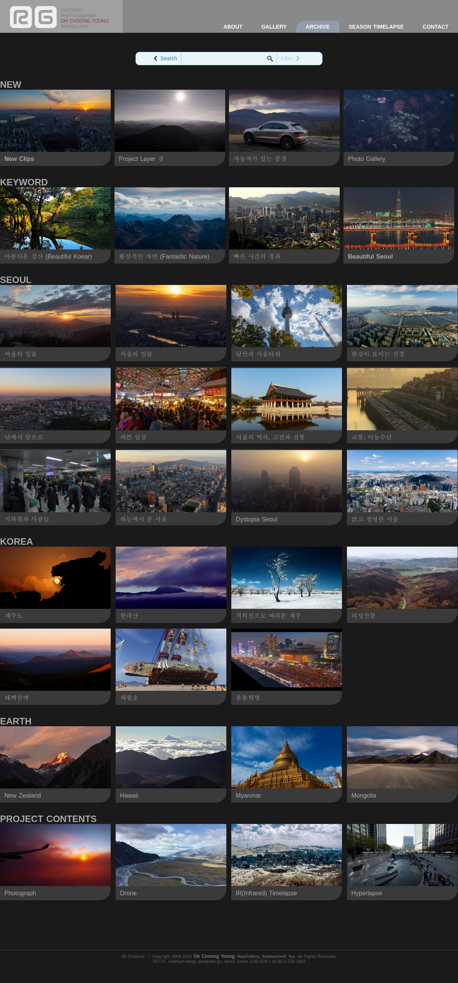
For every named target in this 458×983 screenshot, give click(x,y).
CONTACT (435, 27)
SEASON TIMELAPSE (375, 27)
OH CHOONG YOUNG (85, 21)
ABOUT (232, 27)
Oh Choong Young (214, 956)
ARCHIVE (318, 27)
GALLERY (274, 27)
